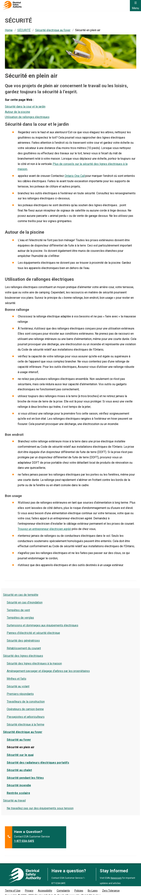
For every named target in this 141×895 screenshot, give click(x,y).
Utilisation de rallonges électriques (27, 117)
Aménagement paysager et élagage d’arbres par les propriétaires (48, 671)
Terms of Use (12, 890)
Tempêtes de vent (18, 610)
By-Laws (93, 890)
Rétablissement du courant (24, 648)
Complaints (63, 890)
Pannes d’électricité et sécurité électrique (33, 633)
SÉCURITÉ (23, 30)
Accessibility (45, 890)
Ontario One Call (75, 176)
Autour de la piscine (17, 112)
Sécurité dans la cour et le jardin (25, 106)
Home (9, 30)
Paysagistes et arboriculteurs (26, 717)
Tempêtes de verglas (20, 617)
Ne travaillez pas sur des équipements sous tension (40, 808)
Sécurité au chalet (19, 770)
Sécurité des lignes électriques (23, 656)
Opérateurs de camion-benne (25, 709)
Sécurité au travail (14, 800)
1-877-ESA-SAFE (24, 840)
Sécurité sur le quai (20, 755)
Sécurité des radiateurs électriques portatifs (38, 762)
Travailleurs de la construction (26, 701)
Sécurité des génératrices (23, 640)
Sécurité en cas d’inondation (25, 602)
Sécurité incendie (19, 785)
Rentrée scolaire (18, 793)
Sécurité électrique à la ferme (25, 724)
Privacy (29, 890)
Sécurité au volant (18, 686)
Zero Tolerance (111, 890)
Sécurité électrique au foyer (52, 30)
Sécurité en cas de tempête (20, 594)
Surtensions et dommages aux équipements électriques (42, 625)
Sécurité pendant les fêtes (25, 778)
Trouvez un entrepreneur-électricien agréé (44, 529)
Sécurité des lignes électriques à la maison (34, 663)
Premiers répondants (20, 694)
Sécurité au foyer (19, 739)
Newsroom (116, 878)
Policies (78, 890)
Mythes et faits (16, 678)
